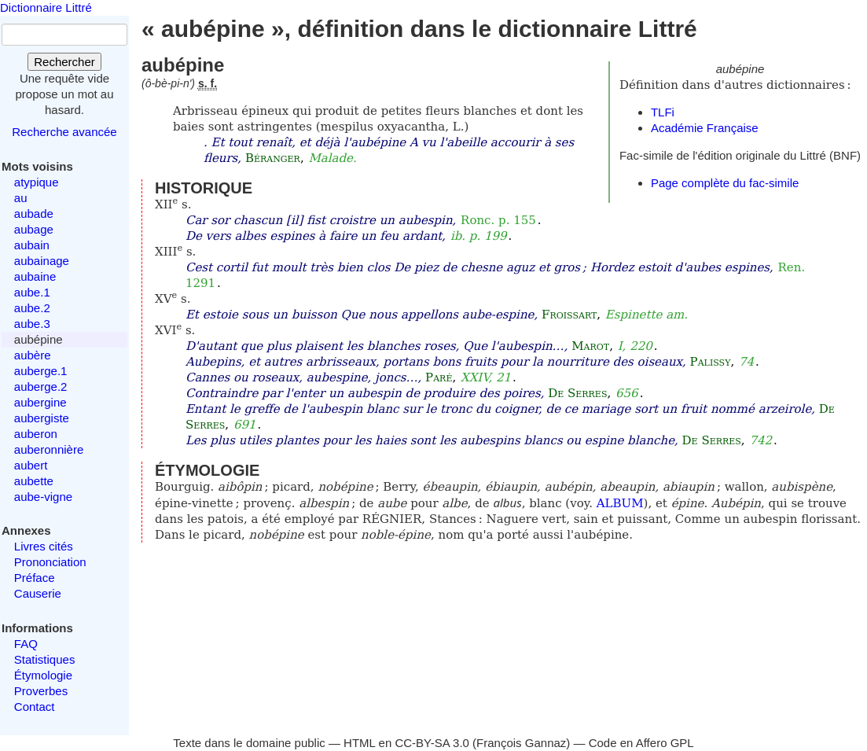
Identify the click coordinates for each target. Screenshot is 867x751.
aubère (32, 355)
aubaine (35, 276)
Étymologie (43, 675)
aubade (33, 213)
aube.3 (32, 323)
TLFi (662, 112)
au (21, 197)
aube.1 (32, 292)
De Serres (577, 393)
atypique (36, 182)
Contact (34, 706)
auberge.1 (41, 370)
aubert (31, 465)
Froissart (569, 314)
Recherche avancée (64, 131)
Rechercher (64, 61)
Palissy (710, 362)
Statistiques (44, 659)
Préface (34, 577)
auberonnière (48, 449)
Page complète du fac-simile (725, 183)
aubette (33, 481)
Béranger (272, 158)
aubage (33, 229)
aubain (32, 245)
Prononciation (50, 562)
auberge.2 (41, 386)
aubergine (40, 402)
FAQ (26, 643)
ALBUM (620, 503)
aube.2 (32, 308)
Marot (590, 346)
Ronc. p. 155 (498, 220)
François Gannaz (521, 742)
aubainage (41, 260)
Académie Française (705, 127)
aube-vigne (43, 496)
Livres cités (43, 546)
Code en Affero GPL (641, 742)
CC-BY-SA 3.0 (432, 742)
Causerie (37, 593)
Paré (438, 377)
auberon (35, 433)
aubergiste (41, 418)
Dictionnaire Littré (46, 7)
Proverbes (41, 691)
